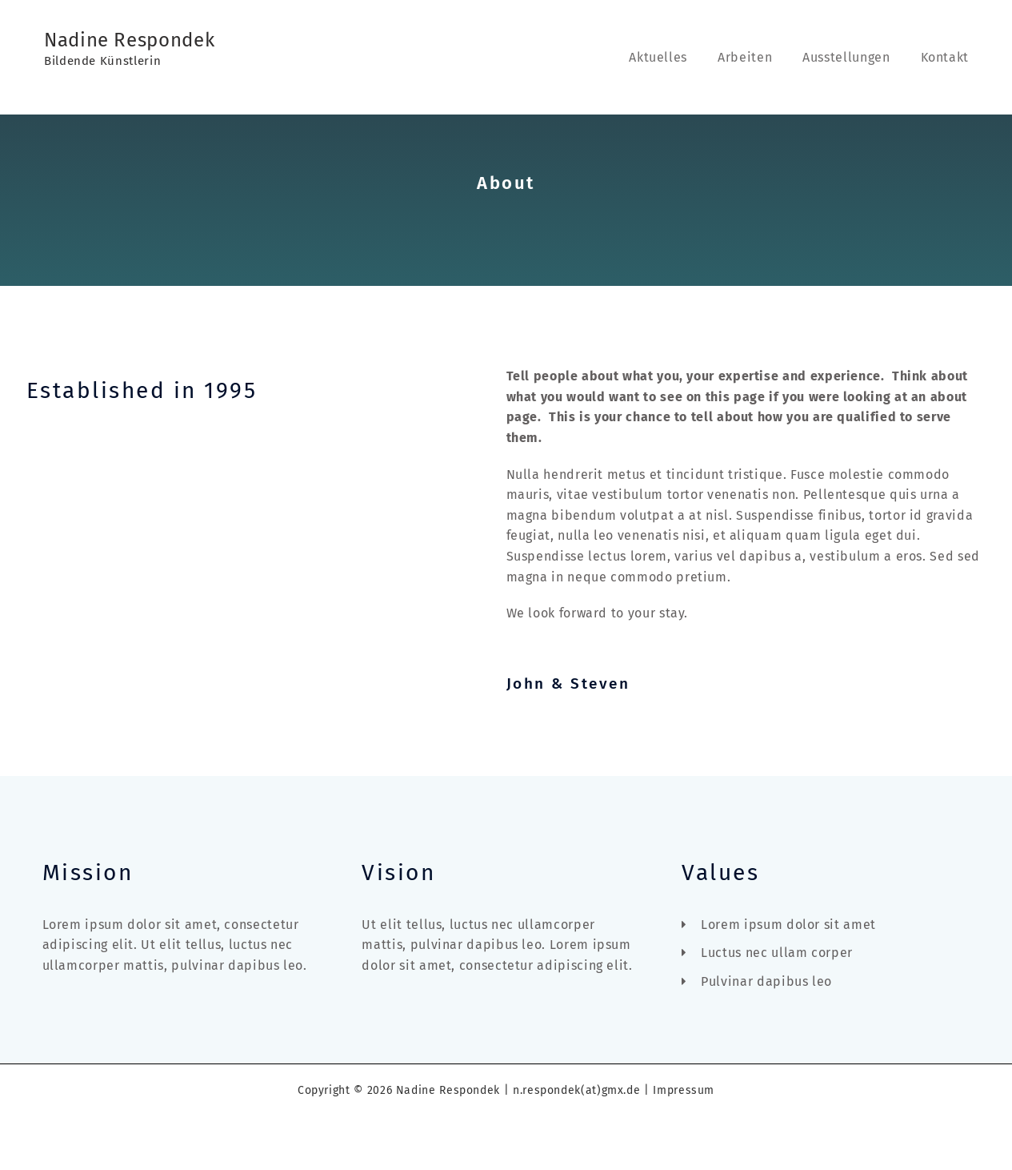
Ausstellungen (853, 57)
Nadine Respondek (129, 40)
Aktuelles (675, 57)
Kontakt (947, 57)
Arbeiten (757, 57)
